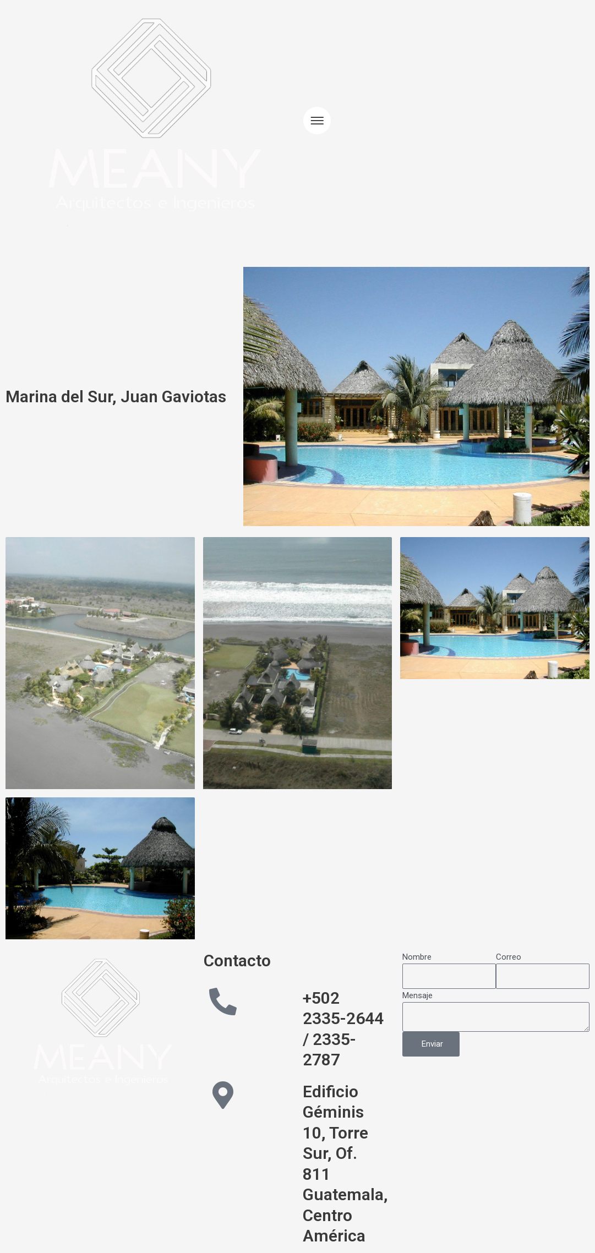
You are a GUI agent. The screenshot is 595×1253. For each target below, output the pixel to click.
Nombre (417, 957)
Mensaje (417, 995)
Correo (508, 957)
